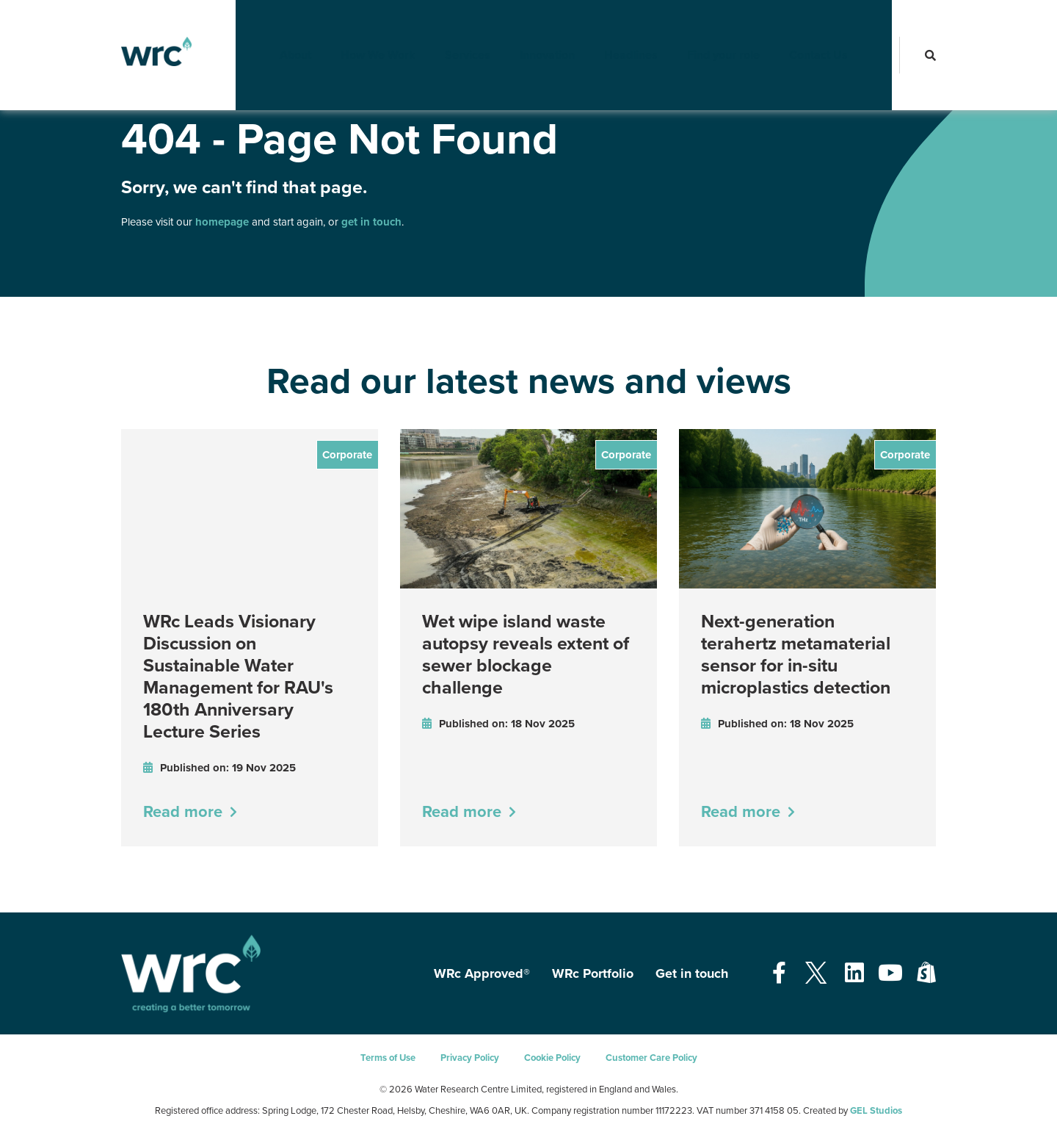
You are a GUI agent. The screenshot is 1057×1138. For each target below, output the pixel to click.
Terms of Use (387, 1058)
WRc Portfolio (592, 973)
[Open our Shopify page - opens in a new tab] (926, 973)
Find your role (738, 25)
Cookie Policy (552, 1058)
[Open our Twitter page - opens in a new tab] (815, 973)
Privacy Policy (469, 1058)
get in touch (371, 221)
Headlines (645, 25)
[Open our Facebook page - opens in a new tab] (779, 973)
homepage (222, 221)
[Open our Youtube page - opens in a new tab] (890, 973)
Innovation (561, 25)
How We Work (392, 25)
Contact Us (833, 25)
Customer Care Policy (651, 1058)
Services (482, 25)
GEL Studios (876, 1111)
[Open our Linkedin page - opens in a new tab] (854, 973)
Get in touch (691, 973)
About (310, 25)
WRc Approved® (482, 973)
